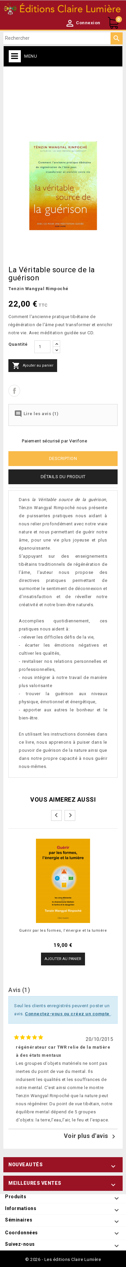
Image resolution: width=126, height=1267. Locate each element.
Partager (14, 390)
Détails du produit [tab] (63, 476)
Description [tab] (63, 458)
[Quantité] (42, 346)
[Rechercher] (63, 38)
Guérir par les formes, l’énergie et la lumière (63, 930)
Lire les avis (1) (36, 414)
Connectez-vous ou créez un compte (68, 1013)
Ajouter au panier (32, 366)
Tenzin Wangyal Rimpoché (38, 288)
